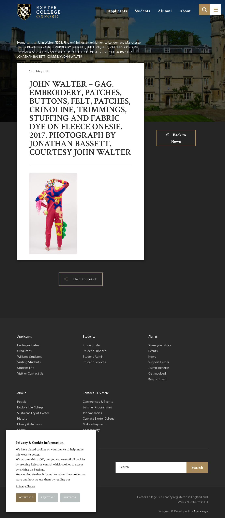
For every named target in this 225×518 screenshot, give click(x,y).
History (22, 419)
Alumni (165, 11)
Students (142, 11)
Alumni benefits (158, 368)
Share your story (159, 345)
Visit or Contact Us (30, 374)
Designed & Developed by (183, 511)
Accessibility (91, 430)
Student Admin (93, 357)
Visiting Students (29, 362)
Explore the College (30, 407)
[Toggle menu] (215, 9)
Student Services (94, 362)
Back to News (178, 138)
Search (197, 467)
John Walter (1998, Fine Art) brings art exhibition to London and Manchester (90, 42)
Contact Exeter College (99, 419)
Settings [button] (70, 497)
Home (21, 42)
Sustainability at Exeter (33, 413)
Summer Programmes (97, 407)
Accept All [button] (25, 497)
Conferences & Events (98, 402)
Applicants (117, 11)
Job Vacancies (92, 413)
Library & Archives (29, 424)
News (152, 357)
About (185, 11)
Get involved (157, 374)
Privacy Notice (25, 486)
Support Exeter (158, 362)
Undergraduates (28, 345)
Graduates (24, 351)
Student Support (94, 351)
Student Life (25, 368)
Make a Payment (94, 424)
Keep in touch (157, 379)
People (22, 402)
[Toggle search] (204, 9)
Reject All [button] (48, 497)
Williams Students (29, 357)
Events (153, 351)
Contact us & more (96, 393)
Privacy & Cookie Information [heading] (40, 442)
